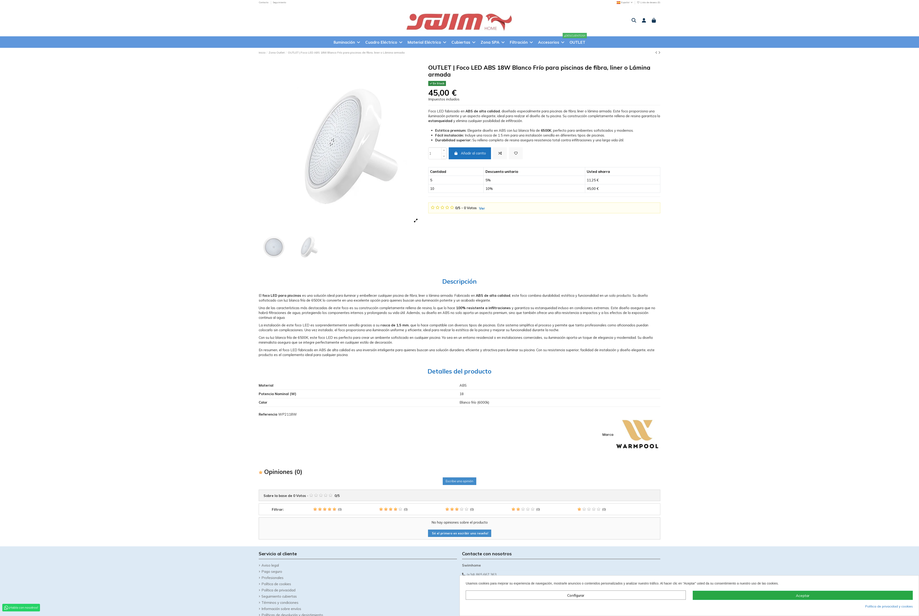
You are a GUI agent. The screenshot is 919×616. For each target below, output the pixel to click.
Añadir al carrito (470, 153)
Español (625, 2)
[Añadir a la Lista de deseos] (516, 153)
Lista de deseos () (648, 2)
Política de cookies (276, 584)
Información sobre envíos (281, 609)
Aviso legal (270, 565)
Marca (607, 434)
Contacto (264, 2)
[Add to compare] (500, 153)
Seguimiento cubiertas (279, 596)
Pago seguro (271, 571)
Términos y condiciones (279, 602)
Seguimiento (279, 2)
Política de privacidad (278, 590)
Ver (482, 208)
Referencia (268, 414)
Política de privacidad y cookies (889, 606)
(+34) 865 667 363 (481, 574)
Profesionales (272, 578)
